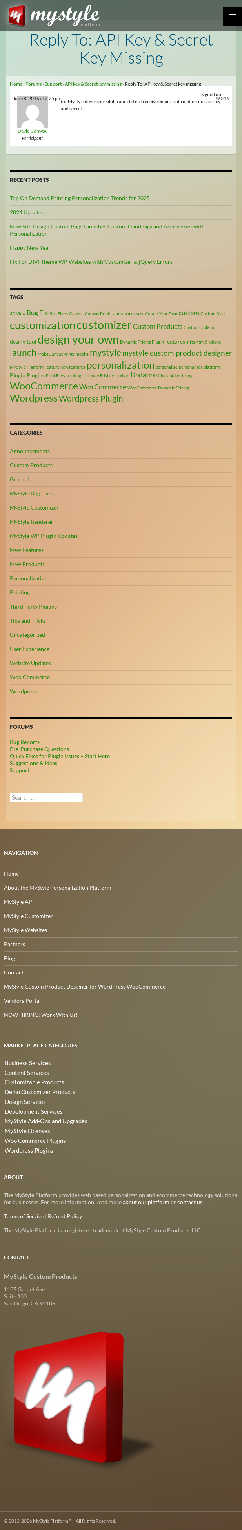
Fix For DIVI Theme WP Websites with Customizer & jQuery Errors (91, 261)
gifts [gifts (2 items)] (190, 341)
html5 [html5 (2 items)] (201, 341)
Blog (9, 957)
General (19, 478)
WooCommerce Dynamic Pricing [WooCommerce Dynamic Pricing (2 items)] (158, 387)
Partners (14, 943)
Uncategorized (27, 634)
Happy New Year (30, 247)
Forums (33, 84)
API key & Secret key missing (93, 84)
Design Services (23, 1100)
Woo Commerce (30, 676)
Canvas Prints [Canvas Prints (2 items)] (98, 313)
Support (53, 84)
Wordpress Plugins (27, 1147)
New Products (27, 563)
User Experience (29, 648)
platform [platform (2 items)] (212, 366)
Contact (14, 972)
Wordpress (23, 690)
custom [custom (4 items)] (188, 313)
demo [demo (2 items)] (210, 327)
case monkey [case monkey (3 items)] (128, 313)
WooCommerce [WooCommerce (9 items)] (44, 385)
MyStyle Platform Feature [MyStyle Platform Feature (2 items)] (34, 366)
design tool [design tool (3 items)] (23, 341)
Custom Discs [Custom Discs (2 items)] (213, 313)
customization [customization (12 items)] (42, 324)
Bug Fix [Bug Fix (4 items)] (37, 313)
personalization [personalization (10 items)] (120, 364)
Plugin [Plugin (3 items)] (17, 375)
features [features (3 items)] (175, 341)
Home (16, 84)
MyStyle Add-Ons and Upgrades (42, 1119)
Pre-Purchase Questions (39, 748)
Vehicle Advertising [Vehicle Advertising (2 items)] (174, 375)
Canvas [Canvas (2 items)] (76, 313)
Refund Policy (65, 1215)
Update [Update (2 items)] (122, 375)
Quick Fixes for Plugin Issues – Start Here (60, 755)
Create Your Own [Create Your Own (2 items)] (161, 313)
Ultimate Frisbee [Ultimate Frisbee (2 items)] (98, 375)
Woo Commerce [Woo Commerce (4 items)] (102, 387)
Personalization (29, 577)
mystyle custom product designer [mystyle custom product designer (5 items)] (177, 352)
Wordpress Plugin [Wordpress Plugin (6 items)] (91, 398)
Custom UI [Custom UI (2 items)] (194, 327)
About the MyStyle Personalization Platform (57, 887)
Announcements (30, 450)
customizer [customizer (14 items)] (104, 324)
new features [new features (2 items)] (72, 366)
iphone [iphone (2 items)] (214, 341)
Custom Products (31, 464)
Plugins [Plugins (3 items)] (36, 375)
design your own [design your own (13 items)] (78, 339)
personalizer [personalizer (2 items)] (190, 366)
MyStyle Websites (25, 929)
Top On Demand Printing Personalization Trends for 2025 (80, 198)
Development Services (31, 1109)
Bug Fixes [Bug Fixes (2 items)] (58, 313)
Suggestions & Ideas (33, 762)
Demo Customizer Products (38, 1091)
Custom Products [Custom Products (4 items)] (157, 327)
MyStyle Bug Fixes (32, 493)
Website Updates (30, 662)
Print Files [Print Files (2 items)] (55, 375)
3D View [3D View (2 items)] (17, 313)
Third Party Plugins (33, 606)
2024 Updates (27, 212)
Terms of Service (24, 1215)
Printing (20, 592)
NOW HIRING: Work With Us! (41, 1014)
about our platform (146, 1201)
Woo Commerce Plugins (33, 1138)
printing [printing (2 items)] (73, 375)
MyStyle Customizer (34, 507)
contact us (189, 1201)
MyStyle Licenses (24, 1128)
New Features (27, 549)
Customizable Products (32, 1081)
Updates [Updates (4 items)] (143, 375)
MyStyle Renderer (31, 521)
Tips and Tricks (28, 620)
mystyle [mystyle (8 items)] (105, 351)
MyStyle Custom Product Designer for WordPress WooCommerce (85, 986)
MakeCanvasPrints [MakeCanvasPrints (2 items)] (56, 353)
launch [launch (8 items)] (23, 351)
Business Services (25, 1062)
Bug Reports (25, 741)
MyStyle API (19, 901)
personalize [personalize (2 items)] (167, 366)
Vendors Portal (22, 1000)
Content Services (24, 1072)
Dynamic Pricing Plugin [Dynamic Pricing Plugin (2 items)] (142, 341)
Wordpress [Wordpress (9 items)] (34, 398)
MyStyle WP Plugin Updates (44, 535)
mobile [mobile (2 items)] (82, 353)
